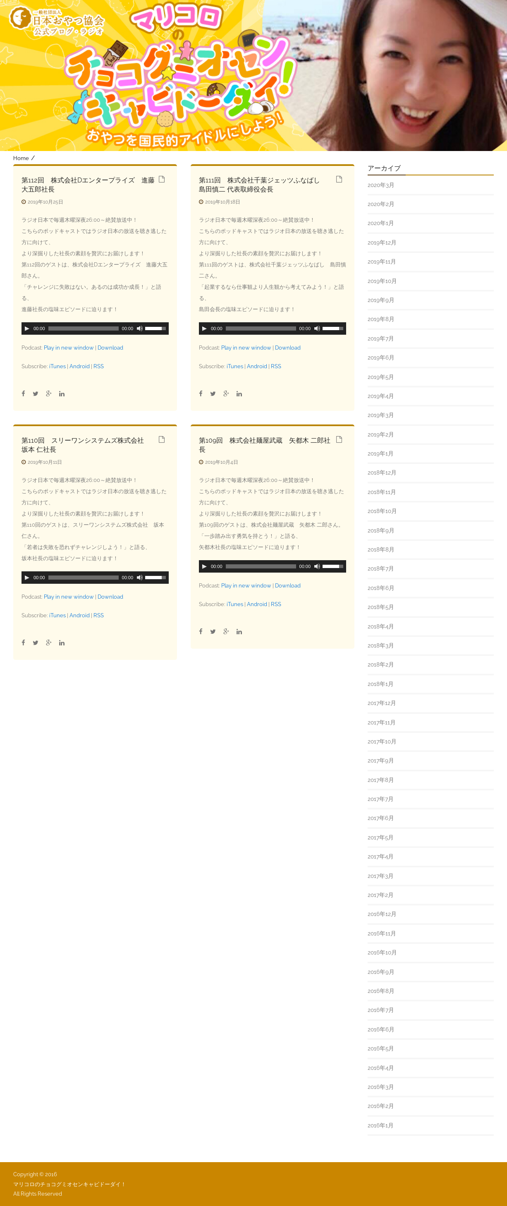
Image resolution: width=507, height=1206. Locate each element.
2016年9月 (381, 972)
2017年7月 (381, 799)
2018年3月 (381, 645)
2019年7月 (381, 338)
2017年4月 (381, 856)
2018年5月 (381, 607)
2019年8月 (381, 319)
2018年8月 (381, 549)
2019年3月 (381, 415)
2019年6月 (381, 357)
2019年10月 (382, 281)
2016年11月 (382, 933)
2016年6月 (381, 1029)
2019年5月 (381, 377)
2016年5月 (381, 1048)
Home (21, 158)
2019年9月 (381, 300)
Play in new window (69, 348)
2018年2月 (381, 664)
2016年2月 (381, 1106)
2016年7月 (381, 1010)
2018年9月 (381, 530)
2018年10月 (382, 511)
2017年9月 (381, 760)
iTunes (57, 366)
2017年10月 (382, 741)
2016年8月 (381, 991)
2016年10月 (382, 952)
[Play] (27, 328)
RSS (98, 366)
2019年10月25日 (45, 202)
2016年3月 (381, 1087)
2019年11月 (382, 261)
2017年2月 (381, 895)
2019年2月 (381, 434)
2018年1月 (381, 684)
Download (110, 348)
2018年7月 (381, 568)
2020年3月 (381, 185)
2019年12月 (382, 242)
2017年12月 (382, 703)
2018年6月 (381, 588)
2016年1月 (381, 1125)
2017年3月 (381, 876)
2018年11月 (382, 492)
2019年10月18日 (222, 202)
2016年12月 (382, 914)
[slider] (83, 328)
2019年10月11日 (45, 462)
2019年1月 (381, 453)
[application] (95, 328)
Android (79, 366)
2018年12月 (382, 472)
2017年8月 (381, 780)
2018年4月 (381, 626)
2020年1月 (381, 223)
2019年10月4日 (221, 462)
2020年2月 (381, 204)
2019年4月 (381, 396)
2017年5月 (381, 837)
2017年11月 (382, 722)
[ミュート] (139, 328)
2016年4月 (381, 1068)
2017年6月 (381, 818)
